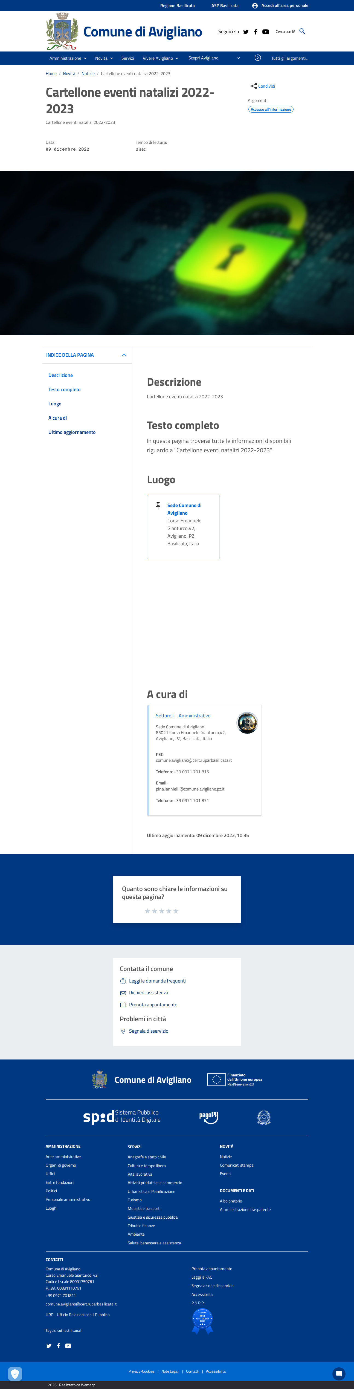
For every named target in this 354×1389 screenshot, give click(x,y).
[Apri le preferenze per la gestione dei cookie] (15, 1374)
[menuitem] (201, 58)
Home (51, 73)
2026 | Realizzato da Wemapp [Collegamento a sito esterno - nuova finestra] (71, 1385)
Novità (69, 73)
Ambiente (136, 1234)
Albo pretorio (231, 1201)
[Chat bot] (339, 1374)
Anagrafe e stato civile (147, 1157)
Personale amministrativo (68, 1199)
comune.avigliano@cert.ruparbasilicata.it (81, 1304)
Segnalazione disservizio (212, 1285)
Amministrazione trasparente (245, 1209)
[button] (280, 5)
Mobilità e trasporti (144, 1208)
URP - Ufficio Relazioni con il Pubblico (78, 1314)
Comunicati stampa (237, 1165)
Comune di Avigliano (142, 31)
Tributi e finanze (141, 1225)
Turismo (135, 1200)
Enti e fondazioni (60, 1182)
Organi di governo (61, 1165)
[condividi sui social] (262, 86)
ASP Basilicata (225, 5)
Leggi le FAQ (202, 1277)
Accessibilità (202, 1294)
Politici (51, 1191)
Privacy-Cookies (142, 1371)
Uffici (50, 1173)
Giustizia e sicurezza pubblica (153, 1217)
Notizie (88, 73)
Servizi (134, 1146)
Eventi (225, 1173)
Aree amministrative (63, 1156)
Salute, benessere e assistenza (154, 1243)
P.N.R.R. (198, 1303)
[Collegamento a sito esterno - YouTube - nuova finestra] (265, 31)
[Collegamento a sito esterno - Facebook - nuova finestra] (255, 31)
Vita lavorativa (140, 1174)
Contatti (54, 1259)
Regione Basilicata (177, 5)
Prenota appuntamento (211, 1268)
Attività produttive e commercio (155, 1182)
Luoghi (51, 1208)
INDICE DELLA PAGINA (70, 355)
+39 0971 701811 (61, 1295)
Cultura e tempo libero (147, 1165)
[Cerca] (302, 31)
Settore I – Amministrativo (183, 715)
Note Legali (170, 1371)
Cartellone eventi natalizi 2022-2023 (135, 73)
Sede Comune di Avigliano (184, 509)
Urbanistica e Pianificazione (151, 1191)
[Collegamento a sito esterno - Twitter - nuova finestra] (245, 31)
